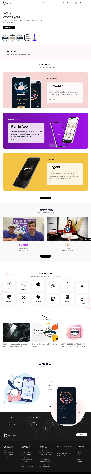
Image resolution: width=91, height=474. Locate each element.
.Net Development (25, 461)
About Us (50, 3)
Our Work (69, 3)
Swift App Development (44, 458)
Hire (63, 3)
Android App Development (45, 451)
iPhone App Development (45, 465)
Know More (9, 27)
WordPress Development (27, 465)
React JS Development (9, 451)
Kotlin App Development (45, 461)
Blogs (76, 3)
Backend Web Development (25, 446)
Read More (45, 256)
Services (58, 3)
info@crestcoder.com (12, 424)
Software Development (65, 445)
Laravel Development (26, 454)
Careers (79, 456)
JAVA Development (26, 463)
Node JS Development (26, 458)
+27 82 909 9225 (34, 422)
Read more (52, 99)
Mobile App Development (43, 446)
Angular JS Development (10, 449)
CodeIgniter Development (27, 456)
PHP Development (25, 451)
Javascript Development (9, 456)
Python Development (26, 449)
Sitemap (79, 458)
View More (45, 198)
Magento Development (62, 448)
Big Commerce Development (64, 452)
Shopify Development (62, 450)
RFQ (81, 434)
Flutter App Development (45, 456)
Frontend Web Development (8, 446)
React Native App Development (46, 454)
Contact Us (83, 3)
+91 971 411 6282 (12, 422)
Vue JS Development (9, 454)
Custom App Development (45, 463)
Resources (80, 445)
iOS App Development (44, 449)
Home (45, 3)
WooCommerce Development (64, 455)
